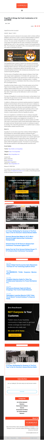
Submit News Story (22, 191)
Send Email (9, 160)
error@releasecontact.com (17, 170)
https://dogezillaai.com (14, 154)
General (22, 407)
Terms (8, 437)
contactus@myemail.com (32, 432)
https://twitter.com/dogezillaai (15, 149)
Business (22, 404)
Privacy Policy (13, 437)
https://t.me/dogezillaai (14, 151)
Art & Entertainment (22, 402)
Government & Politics (22, 409)
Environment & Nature (22, 406)
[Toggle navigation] (22, 10)
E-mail (8, 387)
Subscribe (22, 391)
